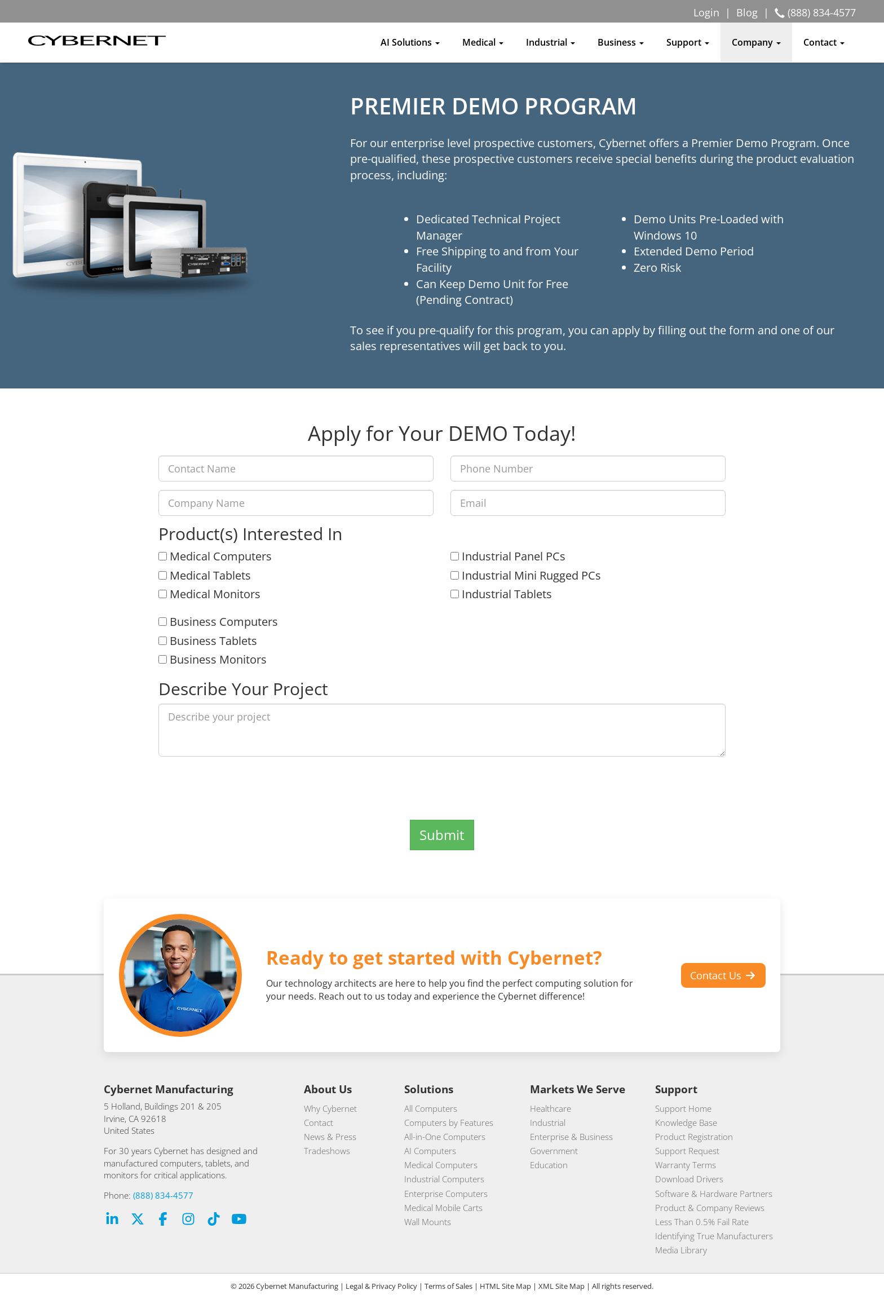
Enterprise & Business (571, 1136)
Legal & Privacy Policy (381, 1286)
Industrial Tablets (501, 594)
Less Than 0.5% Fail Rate (702, 1221)
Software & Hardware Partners (713, 1193)
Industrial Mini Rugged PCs (525, 575)
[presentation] (442, 787)
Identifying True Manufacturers (714, 1235)
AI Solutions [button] (410, 42)
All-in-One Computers (444, 1136)
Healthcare (550, 1108)
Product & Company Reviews (709, 1207)
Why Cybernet (330, 1108)
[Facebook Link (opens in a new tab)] (162, 1220)
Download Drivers (689, 1179)
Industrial (547, 1122)
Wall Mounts (427, 1221)
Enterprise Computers (446, 1193)
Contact (318, 1122)
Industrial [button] (550, 42)
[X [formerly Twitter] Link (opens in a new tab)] (137, 1220)
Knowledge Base (686, 1122)
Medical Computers (215, 556)
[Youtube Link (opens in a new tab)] (239, 1220)
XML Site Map (561, 1286)
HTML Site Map (505, 1286)
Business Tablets (207, 640)
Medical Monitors (209, 594)
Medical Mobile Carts (443, 1207)
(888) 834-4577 (163, 1195)
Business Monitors (212, 659)
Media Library (681, 1250)
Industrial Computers (444, 1179)
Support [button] (687, 42)
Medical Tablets (204, 575)
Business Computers (218, 621)
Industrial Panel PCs (507, 556)
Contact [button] (824, 42)
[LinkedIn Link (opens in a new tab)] (112, 1220)
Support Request (687, 1150)
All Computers (430, 1108)
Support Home (683, 1108)
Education (549, 1164)
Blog (747, 12)
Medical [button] (482, 42)
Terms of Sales (448, 1286)
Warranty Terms (685, 1164)
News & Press (330, 1136)
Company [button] (756, 42)
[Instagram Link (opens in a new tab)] (188, 1220)
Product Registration (694, 1136)
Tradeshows (327, 1150)
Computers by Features (448, 1122)
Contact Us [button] (723, 975)
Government (554, 1150)
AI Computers (430, 1150)
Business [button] (621, 42)
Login (706, 12)
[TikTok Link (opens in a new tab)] (213, 1220)
